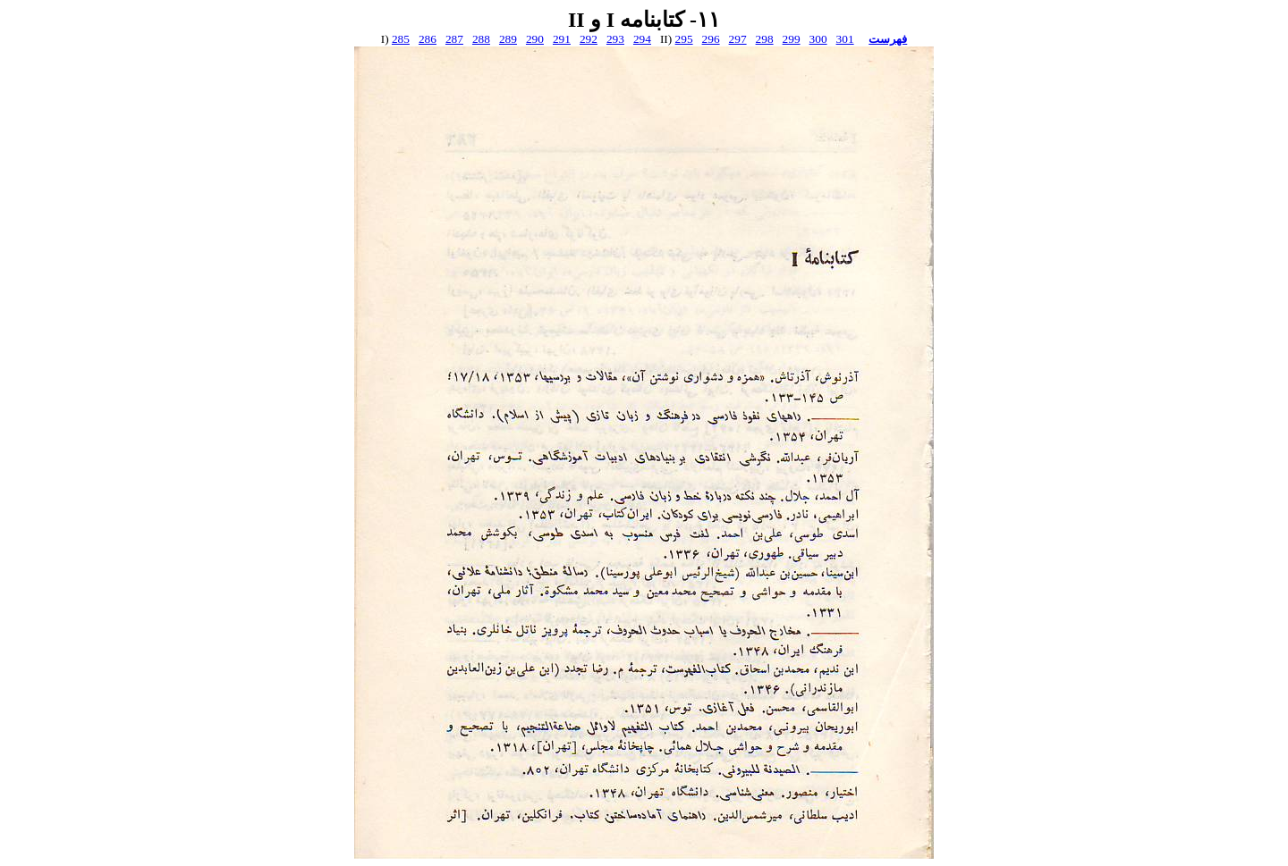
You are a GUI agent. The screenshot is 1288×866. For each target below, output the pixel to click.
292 (588, 39)
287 (454, 39)
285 (401, 39)
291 (562, 39)
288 (481, 39)
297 (738, 39)
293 (615, 39)
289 (508, 39)
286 (427, 39)
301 (845, 39)
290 (535, 39)
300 (818, 39)
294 (642, 39)
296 (711, 39)
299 (792, 39)
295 (684, 39)
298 (765, 39)
